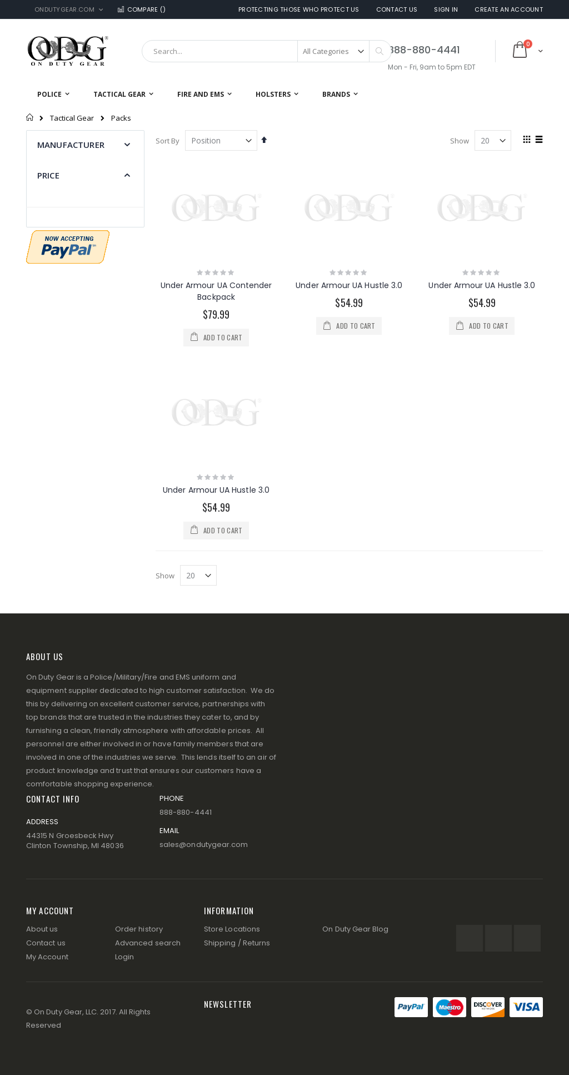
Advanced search (148, 943)
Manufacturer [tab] (70, 144)
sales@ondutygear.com (203, 844)
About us (42, 929)
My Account (47, 957)
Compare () (141, 10)
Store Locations (232, 929)
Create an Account (509, 10)
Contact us (46, 943)
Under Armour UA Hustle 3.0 (349, 285)
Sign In (446, 10)
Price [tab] (48, 175)
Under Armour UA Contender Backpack (216, 291)
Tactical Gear (72, 118)
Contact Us (397, 10)
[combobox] (267, 51)
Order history (139, 929)
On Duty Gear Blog (355, 929)
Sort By (167, 141)
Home (30, 117)
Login (124, 957)
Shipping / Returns (237, 943)
